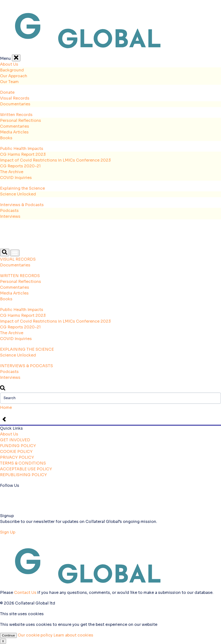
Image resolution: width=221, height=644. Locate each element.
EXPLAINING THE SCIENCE (27, 349)
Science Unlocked (18, 194)
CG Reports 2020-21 (20, 166)
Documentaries (15, 104)
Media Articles (14, 132)
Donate (7, 92)
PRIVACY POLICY (17, 457)
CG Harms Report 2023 (23, 154)
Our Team (9, 81)
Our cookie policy (35, 635)
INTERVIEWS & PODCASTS (26, 365)
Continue (8, 635)
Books (6, 137)
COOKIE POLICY (16, 451)
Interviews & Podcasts (22, 204)
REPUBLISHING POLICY (23, 474)
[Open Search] (4, 252)
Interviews (10, 216)
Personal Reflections (20, 120)
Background (12, 70)
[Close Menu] (16, 57)
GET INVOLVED (15, 439)
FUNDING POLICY (18, 445)
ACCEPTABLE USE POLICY (26, 469)
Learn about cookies (73, 635)
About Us (9, 64)
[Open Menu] (14, 253)
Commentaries (14, 126)
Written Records (16, 114)
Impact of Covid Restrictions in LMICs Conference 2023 (55, 160)
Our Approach (13, 75)
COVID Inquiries (16, 177)
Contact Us (25, 592)
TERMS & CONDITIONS (23, 463)
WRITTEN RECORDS (20, 275)
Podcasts (9, 210)
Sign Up (7, 532)
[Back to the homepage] (110, 51)
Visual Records (14, 98)
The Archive (11, 171)
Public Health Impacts (21, 148)
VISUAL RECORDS (18, 259)
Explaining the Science (22, 188)
